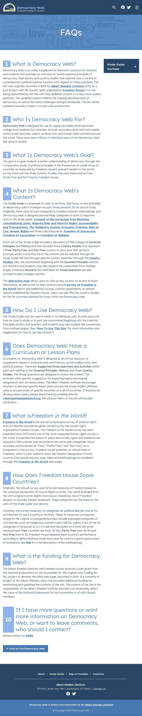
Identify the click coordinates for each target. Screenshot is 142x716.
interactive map (19, 281)
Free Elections (79, 219)
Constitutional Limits (17, 223)
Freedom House (73, 90)
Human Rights (19, 231)
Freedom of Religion (55, 235)
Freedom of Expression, (80, 231)
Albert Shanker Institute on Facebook (123, 7)
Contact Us (99, 688)
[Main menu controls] (137, 7)
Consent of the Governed (51, 219)
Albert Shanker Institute (67, 86)
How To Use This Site (51, 328)
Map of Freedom (78, 674)
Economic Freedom (74, 227)
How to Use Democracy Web (25, 648)
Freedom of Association (19, 235)
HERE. (30, 635)
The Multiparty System (44, 227)
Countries (98, 674)
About (41, 674)
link (28, 542)
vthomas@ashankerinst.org (22, 398)
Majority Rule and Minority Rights (55, 223)
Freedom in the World (17, 422)
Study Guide (57, 674)
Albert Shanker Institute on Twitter (129, 7)
